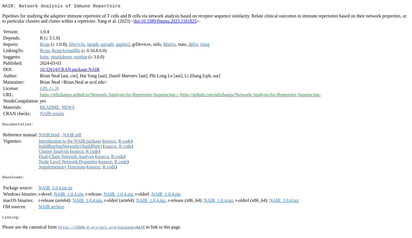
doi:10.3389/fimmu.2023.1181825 (165, 22)
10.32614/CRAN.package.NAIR (69, 70)
